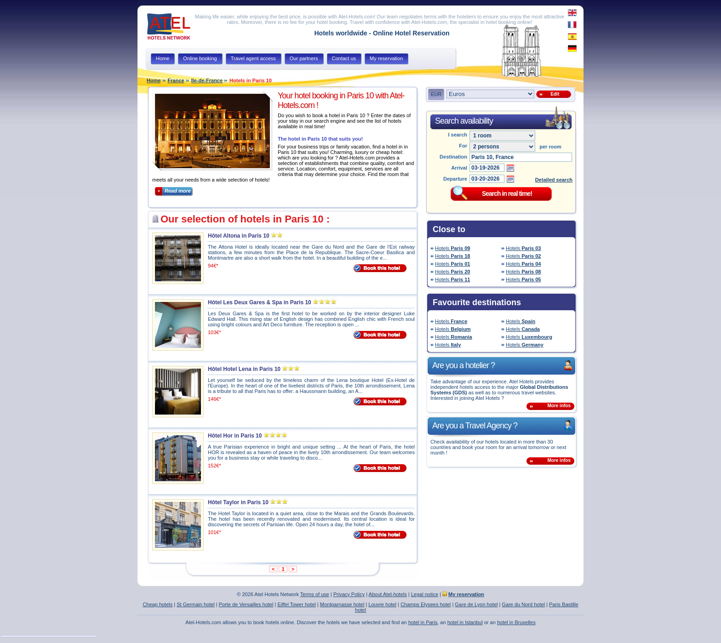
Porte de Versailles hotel (246, 604)
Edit (553, 94)
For (463, 145)
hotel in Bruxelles (516, 622)
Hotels (452, 248)
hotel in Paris (423, 622)
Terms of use (314, 594)
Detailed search (553, 179)
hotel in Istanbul (465, 622)
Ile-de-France (207, 80)
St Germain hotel (196, 604)
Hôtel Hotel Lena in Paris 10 (244, 369)
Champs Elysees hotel (426, 604)
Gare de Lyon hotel (476, 604)
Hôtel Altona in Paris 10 (238, 236)
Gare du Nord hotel (523, 604)
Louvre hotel (382, 604)
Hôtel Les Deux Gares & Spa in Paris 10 (259, 302)
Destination (453, 156)
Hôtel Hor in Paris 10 (235, 435)
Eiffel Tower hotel (296, 604)
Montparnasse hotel (342, 604)
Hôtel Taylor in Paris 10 (238, 502)
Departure (455, 179)
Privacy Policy (349, 594)
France (176, 80)
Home (154, 80)
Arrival (459, 168)
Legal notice (424, 594)
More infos (559, 405)
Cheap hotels (157, 604)
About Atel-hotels (388, 594)
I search (457, 134)
